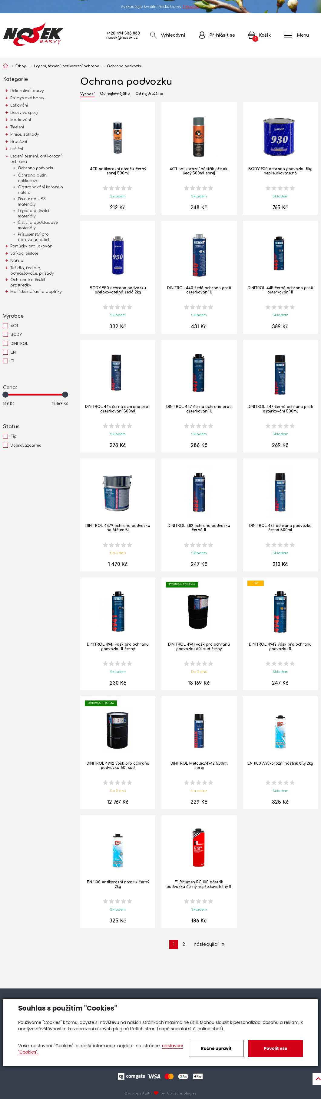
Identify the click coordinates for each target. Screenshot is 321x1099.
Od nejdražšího (149, 94)
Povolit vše (275, 1048)
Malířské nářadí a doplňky (36, 292)
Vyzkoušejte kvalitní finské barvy (161, 7)
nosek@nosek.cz (122, 37)
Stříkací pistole (24, 253)
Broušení (18, 142)
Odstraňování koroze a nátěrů (40, 190)
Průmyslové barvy (27, 98)
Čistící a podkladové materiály (38, 225)
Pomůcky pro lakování (31, 246)
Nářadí (17, 261)
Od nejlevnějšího (115, 94)
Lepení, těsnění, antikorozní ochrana (35, 159)
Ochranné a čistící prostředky (27, 282)
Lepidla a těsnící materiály (33, 213)
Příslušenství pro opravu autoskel (33, 237)
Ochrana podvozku (36, 168)
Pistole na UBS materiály (32, 202)
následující (209, 944)
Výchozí (87, 94)
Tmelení (17, 127)
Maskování (20, 120)
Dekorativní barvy (27, 91)
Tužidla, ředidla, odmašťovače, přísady (32, 271)
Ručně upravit (216, 1048)
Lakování (19, 105)
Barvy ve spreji (24, 113)
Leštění (16, 149)
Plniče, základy (24, 134)
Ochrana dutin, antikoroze (32, 178)
